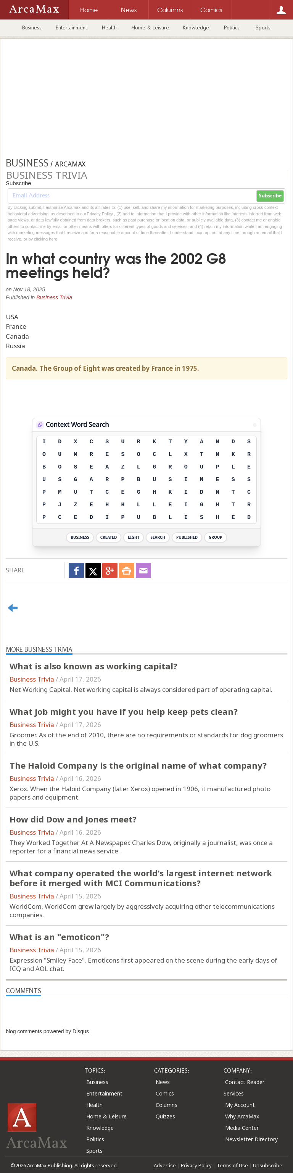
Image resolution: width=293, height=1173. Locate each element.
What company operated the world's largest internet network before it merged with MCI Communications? (141, 878)
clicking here (45, 239)
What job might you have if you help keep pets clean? (124, 711)
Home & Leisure (150, 27)
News (163, 1082)
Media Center (242, 1127)
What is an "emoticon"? (59, 936)
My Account (240, 1104)
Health (109, 27)
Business (32, 27)
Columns (166, 1104)
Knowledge (196, 27)
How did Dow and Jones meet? (73, 819)
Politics (232, 27)
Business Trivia (54, 297)
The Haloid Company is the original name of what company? (138, 765)
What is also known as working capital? (93, 666)
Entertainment (71, 27)
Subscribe (270, 196)
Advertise (165, 1165)
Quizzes (165, 1116)
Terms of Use (232, 1165)
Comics (165, 1093)
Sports (263, 27)
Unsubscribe (267, 1165)
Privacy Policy (196, 1165)
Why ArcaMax (242, 1116)
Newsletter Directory (251, 1139)
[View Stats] (255, 425)
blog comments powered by (47, 1031)
